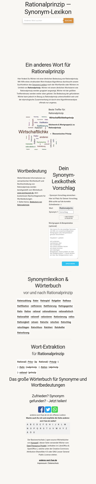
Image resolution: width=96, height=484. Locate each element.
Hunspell (34, 443)
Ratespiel (45, 300)
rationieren (46, 316)
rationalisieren (49, 311)
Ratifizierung (50, 306)
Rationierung (60, 316)
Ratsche (44, 322)
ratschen (54, 322)
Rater (35, 300)
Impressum (42, 463)
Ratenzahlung (24, 300)
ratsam (34, 322)
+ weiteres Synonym (69, 217)
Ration (27, 311)
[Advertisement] (48, 43)
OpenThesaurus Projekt (36, 446)
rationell (35, 316)
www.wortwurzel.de (25, 193)
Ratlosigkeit (23, 322)
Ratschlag (66, 322)
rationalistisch (66, 311)
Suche (68, 20)
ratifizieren (36, 306)
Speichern (70, 263)
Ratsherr (48, 327)
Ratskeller (60, 327)
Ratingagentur (65, 306)
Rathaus (67, 300)
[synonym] (66, 212)
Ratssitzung (23, 332)
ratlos (71, 316)
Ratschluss (36, 327)
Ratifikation (23, 306)
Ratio (19, 311)
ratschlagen (23, 327)
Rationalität (23, 316)
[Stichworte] (63, 243)
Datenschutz (53, 463)
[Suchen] (43, 20)
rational (36, 311)
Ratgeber (56, 300)
